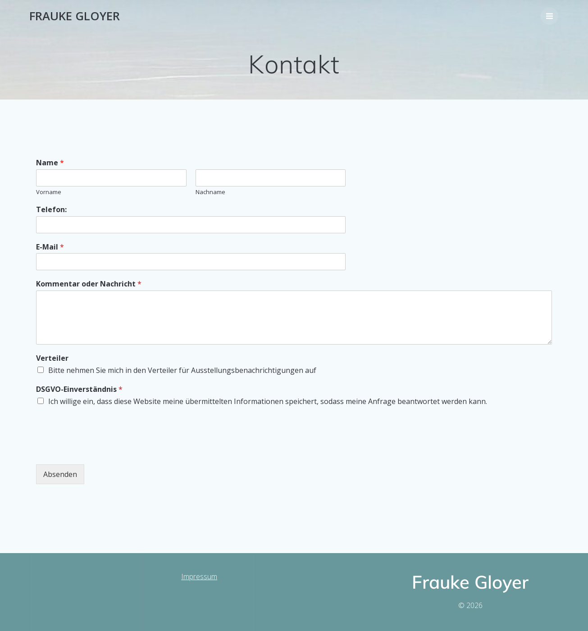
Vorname (48, 192)
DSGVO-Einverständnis (79, 389)
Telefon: (51, 209)
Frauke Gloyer (74, 16)
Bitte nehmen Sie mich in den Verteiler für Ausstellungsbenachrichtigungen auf (182, 370)
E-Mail (50, 247)
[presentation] (104, 449)
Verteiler (52, 358)
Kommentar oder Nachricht (88, 284)
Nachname (210, 192)
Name (50, 163)
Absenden (60, 474)
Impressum (199, 576)
